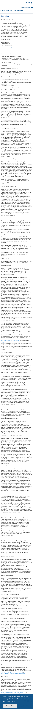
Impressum (4, 51)
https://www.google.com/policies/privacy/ (12, 672)
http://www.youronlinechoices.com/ (10, 342)
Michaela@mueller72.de (7, 48)
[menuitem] (26, 3)
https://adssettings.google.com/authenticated (13, 673)
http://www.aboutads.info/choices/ (10, 340)
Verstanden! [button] (9, 706)
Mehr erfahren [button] (11, 701)
